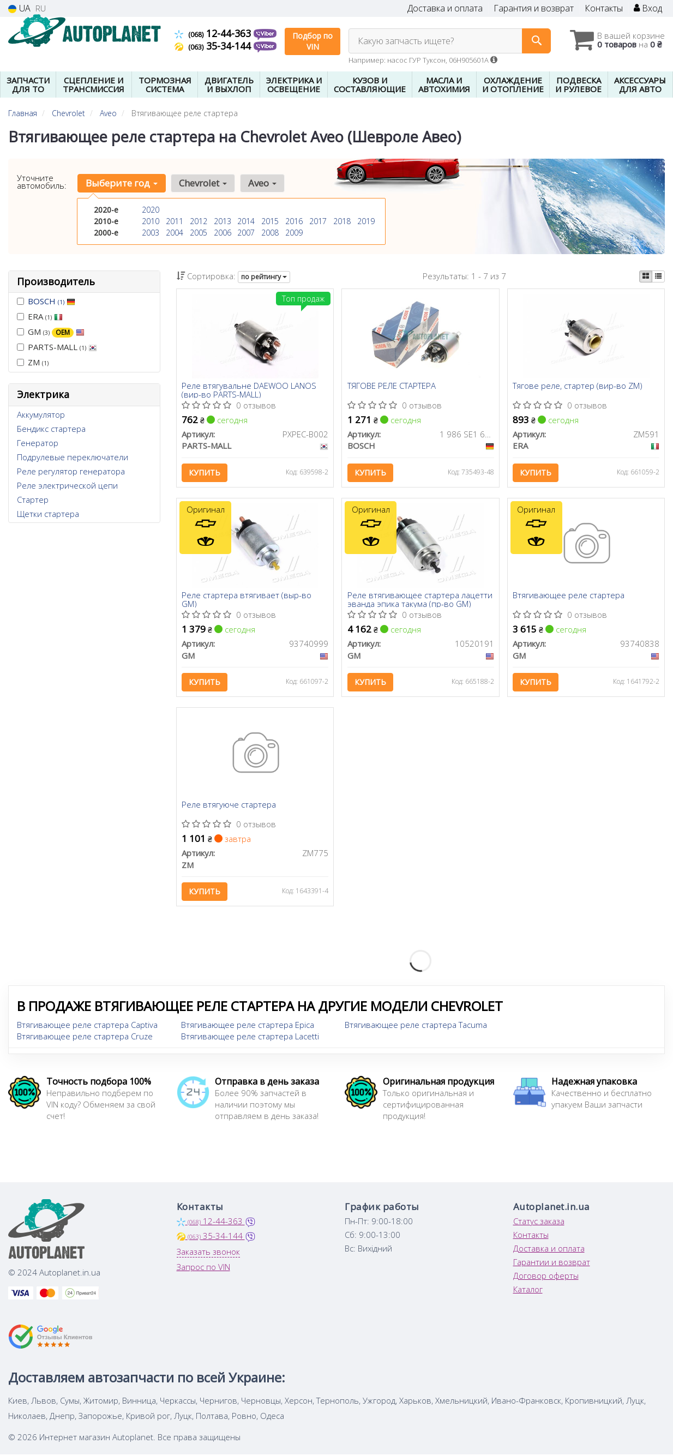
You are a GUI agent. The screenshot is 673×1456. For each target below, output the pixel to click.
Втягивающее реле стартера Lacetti (250, 1039)
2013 (222, 221)
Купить (205, 473)
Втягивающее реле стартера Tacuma (416, 1028)
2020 (150, 209)
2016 (294, 221)
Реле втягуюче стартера (229, 808)
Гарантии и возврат (551, 1265)
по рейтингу (264, 276)
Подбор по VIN (312, 41)
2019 (366, 221)
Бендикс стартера (51, 428)
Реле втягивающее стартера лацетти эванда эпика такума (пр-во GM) (419, 601)
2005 (198, 232)
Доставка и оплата (445, 8)
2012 (198, 221)
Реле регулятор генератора (71, 471)
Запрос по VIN (203, 1270)
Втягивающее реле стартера (569, 598)
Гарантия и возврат (534, 8)
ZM (33, 362)
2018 (342, 221)
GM (51, 332)
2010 (150, 221)
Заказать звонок (208, 1255)
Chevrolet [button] (202, 183)
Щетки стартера (48, 513)
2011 (174, 221)
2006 (222, 232)
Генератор (37, 442)
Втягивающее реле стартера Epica (247, 1028)
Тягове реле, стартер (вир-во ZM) (578, 387)
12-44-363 (214, 33)
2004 (174, 232)
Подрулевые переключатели (72, 457)
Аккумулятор (41, 414)
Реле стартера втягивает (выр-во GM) (247, 601)
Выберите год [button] (121, 183)
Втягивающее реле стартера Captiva (87, 1028)
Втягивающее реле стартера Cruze (85, 1039)
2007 (246, 232)
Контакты (604, 8)
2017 (318, 221)
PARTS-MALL (57, 346)
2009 (294, 232)
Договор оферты (546, 1279)
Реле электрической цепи (67, 485)
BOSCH (51, 301)
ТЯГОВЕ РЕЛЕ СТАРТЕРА (391, 387)
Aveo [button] (261, 183)
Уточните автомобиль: (42, 181)
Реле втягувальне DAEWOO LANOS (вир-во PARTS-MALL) (249, 390)
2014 (246, 221)
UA (19, 8)
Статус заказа (538, 1224)
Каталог (528, 1292)
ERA (40, 316)
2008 (270, 232)
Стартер (33, 499)
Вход (648, 8)
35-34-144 (214, 45)
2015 (270, 221)
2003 (150, 232)
